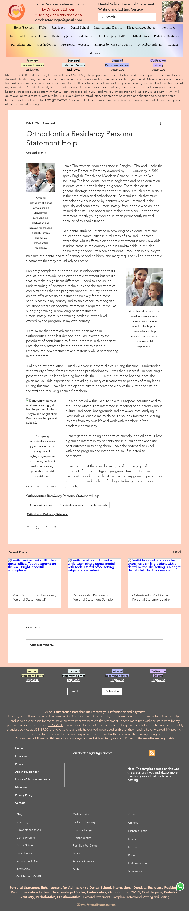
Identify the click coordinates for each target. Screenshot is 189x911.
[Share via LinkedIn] (46, 527)
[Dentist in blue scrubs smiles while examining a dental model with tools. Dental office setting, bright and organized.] (94, 574)
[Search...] (127, 17)
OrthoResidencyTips (40, 505)
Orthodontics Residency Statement (47, 514)
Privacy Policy (24, 795)
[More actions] (160, 123)
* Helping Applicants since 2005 (58, 15)
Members (21, 787)
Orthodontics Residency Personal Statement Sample (92, 597)
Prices (19, 764)
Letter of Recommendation (32, 779)
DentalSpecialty (98, 505)
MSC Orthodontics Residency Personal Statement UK (34, 597)
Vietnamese (135, 871)
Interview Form (51, 716)
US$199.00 (41, 729)
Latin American (137, 863)
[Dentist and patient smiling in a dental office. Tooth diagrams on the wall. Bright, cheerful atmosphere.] (34, 574)
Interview (21, 756)
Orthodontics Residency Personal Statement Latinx (151, 597)
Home (19, 748)
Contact (20, 802)
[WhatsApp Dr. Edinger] (180, 886)
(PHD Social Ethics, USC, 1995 (65, 75)
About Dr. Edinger (27, 771)
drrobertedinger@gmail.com (58, 20)
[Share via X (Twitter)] (37, 527)
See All (177, 551)
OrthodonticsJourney (70, 505)
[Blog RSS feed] (152, 753)
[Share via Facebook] (28, 527)
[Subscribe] (112, 691)
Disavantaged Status (28, 830)
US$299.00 (55, 725)
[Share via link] (55, 527)
